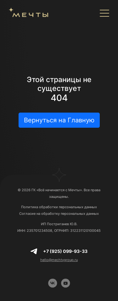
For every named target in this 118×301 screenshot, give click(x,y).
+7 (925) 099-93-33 (65, 251)
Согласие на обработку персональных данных (59, 213)
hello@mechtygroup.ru (59, 260)
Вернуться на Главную (59, 120)
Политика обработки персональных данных (59, 207)
